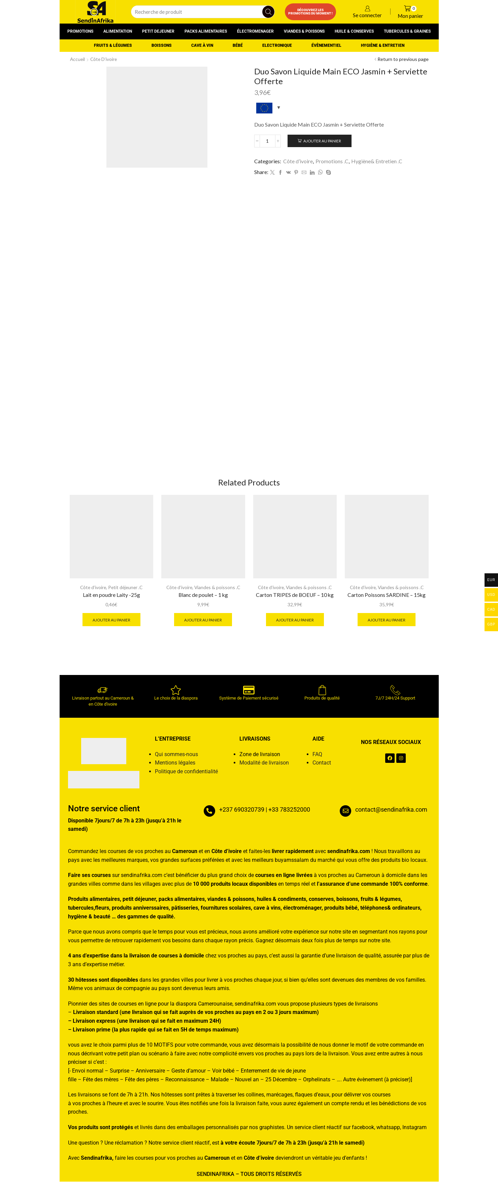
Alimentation (117, 31)
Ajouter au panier (323, 140)
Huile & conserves (354, 31)
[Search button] (268, 12)
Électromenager (255, 31)
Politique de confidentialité (186, 775)
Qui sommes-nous (176, 758)
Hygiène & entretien (382, 45)
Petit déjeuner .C (126, 591)
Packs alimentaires (206, 31)
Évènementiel (326, 45)
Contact (321, 767)
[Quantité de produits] (267, 141)
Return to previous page (403, 59)
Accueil (78, 59)
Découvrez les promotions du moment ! (310, 11)
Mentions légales (175, 767)
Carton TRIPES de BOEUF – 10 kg (295, 599)
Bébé (238, 45)
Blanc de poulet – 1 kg (203, 599)
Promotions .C (332, 161)
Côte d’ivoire (105, 59)
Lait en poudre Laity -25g (111, 599)
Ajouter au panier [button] (111, 623)
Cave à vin (202, 45)
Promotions (80, 31)
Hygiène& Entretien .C (376, 161)
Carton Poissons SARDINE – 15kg (386, 599)
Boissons (162, 45)
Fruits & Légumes (113, 45)
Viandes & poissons (304, 31)
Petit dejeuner (158, 31)
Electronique (277, 45)
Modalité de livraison (264, 767)
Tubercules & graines (407, 31)
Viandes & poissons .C (217, 591)
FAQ (317, 758)
